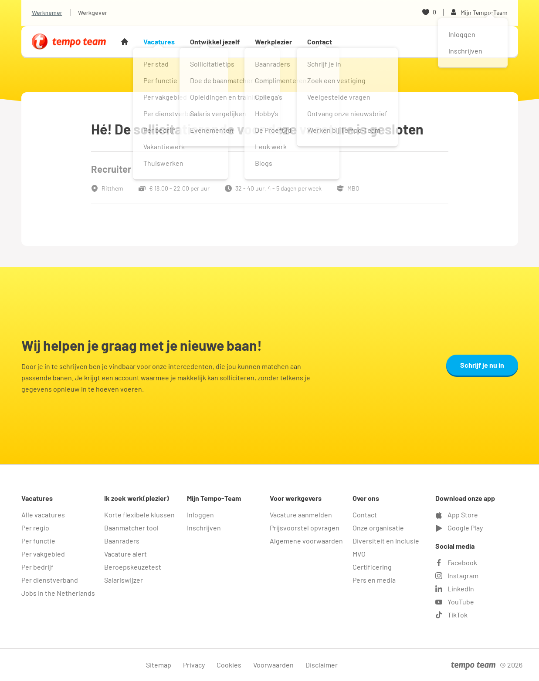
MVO (359, 554)
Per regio (35, 527)
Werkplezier (273, 41)
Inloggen (200, 514)
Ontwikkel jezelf (215, 41)
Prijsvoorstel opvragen (304, 527)
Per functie (38, 541)
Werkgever (92, 12)
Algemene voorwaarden (306, 541)
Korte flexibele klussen (139, 514)
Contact (319, 41)
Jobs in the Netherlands (58, 593)
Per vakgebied (43, 554)
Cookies (229, 665)
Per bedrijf (37, 567)
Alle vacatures (43, 514)
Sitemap (158, 665)
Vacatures (159, 41)
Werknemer (47, 12)
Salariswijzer (123, 580)
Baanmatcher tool (131, 527)
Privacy (194, 665)
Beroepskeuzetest (132, 567)
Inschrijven (204, 527)
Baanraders (121, 541)
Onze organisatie (378, 527)
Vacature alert (125, 554)
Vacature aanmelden (301, 514)
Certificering (372, 567)
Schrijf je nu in (482, 365)
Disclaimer (321, 665)
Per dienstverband (49, 580)
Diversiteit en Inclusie (386, 541)
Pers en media (374, 580)
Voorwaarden (273, 665)
